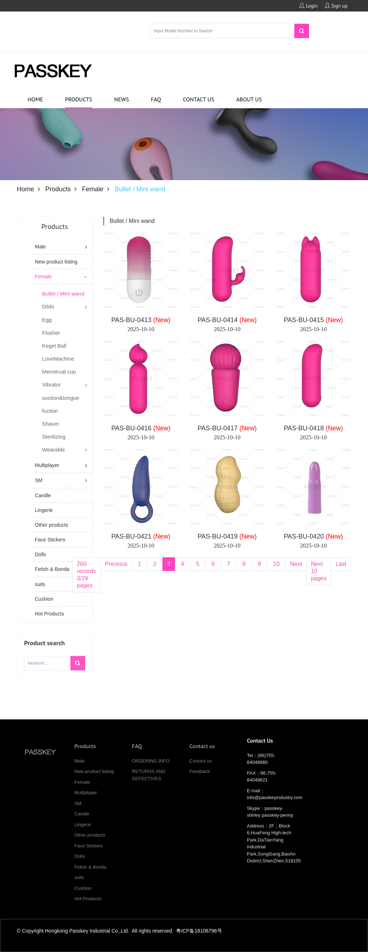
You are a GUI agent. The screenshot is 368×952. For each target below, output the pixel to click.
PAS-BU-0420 (313, 536)
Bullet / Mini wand (132, 221)
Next (296, 564)
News (121, 99)
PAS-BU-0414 (227, 320)
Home (35, 99)
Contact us (198, 99)
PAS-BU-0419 (227, 536)
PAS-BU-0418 (313, 428)
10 (276, 564)
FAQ (156, 99)
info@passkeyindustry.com (275, 805)
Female (93, 189)
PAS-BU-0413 (141, 320)
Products (78, 99)
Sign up (336, 6)
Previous (116, 564)
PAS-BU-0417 (227, 428)
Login (308, 6)
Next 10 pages (319, 571)
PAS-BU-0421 (141, 536)
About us (249, 99)
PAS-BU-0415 (313, 320)
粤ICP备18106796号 (199, 931)
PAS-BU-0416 (141, 428)
